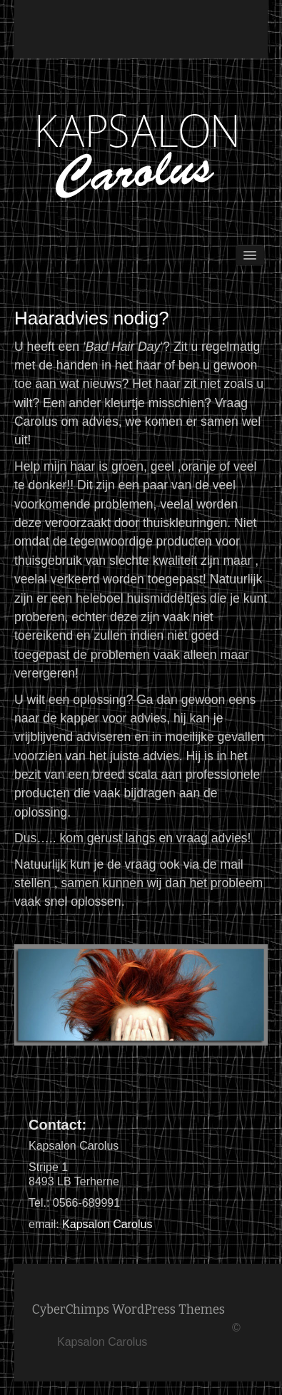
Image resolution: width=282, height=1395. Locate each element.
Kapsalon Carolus (107, 1224)
